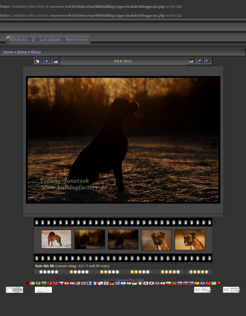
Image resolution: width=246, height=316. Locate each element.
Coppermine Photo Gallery (129, 279)
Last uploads (50, 39)
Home (8, 52)
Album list (18, 39)
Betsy (22, 52)
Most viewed (76, 39)
